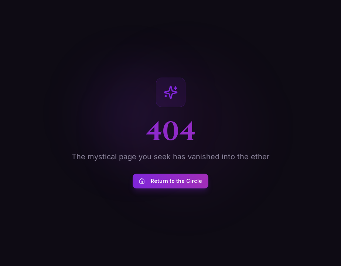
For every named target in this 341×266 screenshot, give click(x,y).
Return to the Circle (170, 181)
